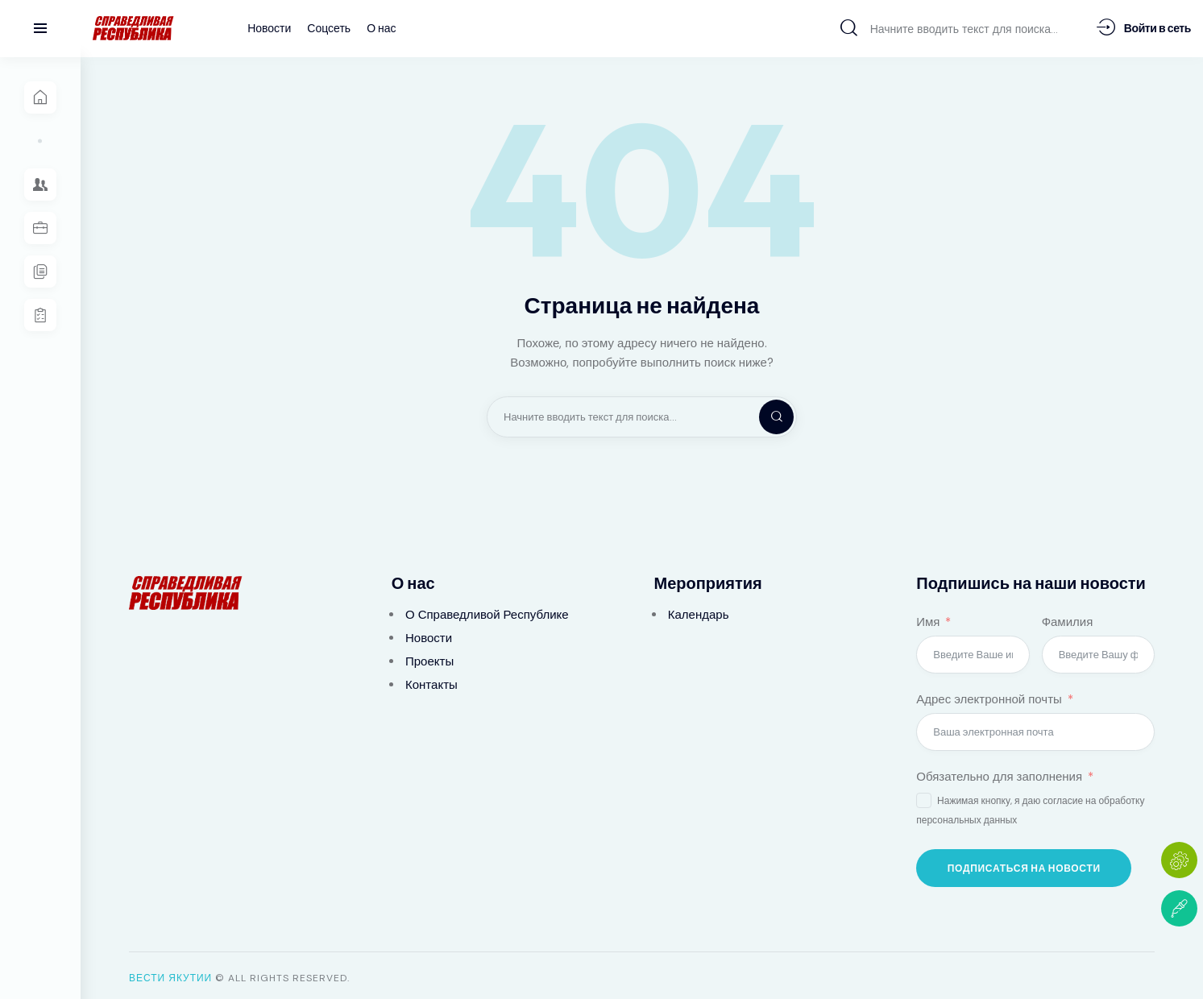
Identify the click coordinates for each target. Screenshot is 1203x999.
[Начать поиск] (848, 27)
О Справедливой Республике (487, 610)
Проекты (429, 657)
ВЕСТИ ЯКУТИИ (170, 973)
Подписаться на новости (1024, 863)
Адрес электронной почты (989, 694)
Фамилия (1067, 617)
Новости (428, 633)
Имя (928, 617)
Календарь (698, 610)
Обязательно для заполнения (999, 772)
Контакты (431, 680)
